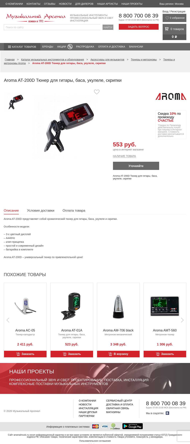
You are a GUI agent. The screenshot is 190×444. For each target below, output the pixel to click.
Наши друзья (88, 412)
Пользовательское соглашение (95, 441)
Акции (61, 46)
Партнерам (87, 415)
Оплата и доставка (111, 46)
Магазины (113, 412)
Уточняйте (135, 166)
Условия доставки (40, 210)
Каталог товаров (24, 46)
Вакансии (136, 46)
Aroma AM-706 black (118, 330)
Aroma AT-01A (71, 330)
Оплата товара (74, 210)
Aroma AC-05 (25, 330)
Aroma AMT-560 (165, 330)
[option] (65, 126)
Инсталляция (88, 408)
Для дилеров (84, 3)
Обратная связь (117, 408)
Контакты (33, 3)
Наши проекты (131, 3)
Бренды (47, 46)
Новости (65, 3)
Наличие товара (124, 156)
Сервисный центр (119, 400)
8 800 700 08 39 (138, 16)
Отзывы (49, 3)
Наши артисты (107, 3)
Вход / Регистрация (174, 11)
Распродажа (85, 46)
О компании (14, 3)
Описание (11, 210)
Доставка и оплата (119, 404)
